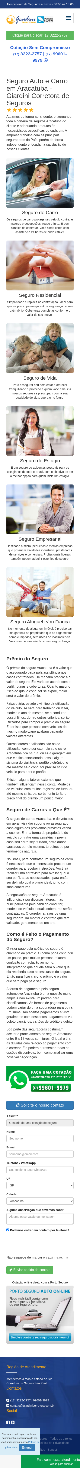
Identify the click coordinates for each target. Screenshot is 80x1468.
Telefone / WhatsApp (21, 1163)
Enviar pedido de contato (30, 1270)
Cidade (11, 1194)
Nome (10, 1131)
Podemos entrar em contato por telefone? (37, 1230)
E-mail (10, 1147)
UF (8, 1178)
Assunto (12, 1116)
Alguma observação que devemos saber (35, 1210)
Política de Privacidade (53, 1443)
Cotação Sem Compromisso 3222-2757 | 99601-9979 (40, 54)
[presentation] (38, 1245)
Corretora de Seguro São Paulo (27, 1383)
